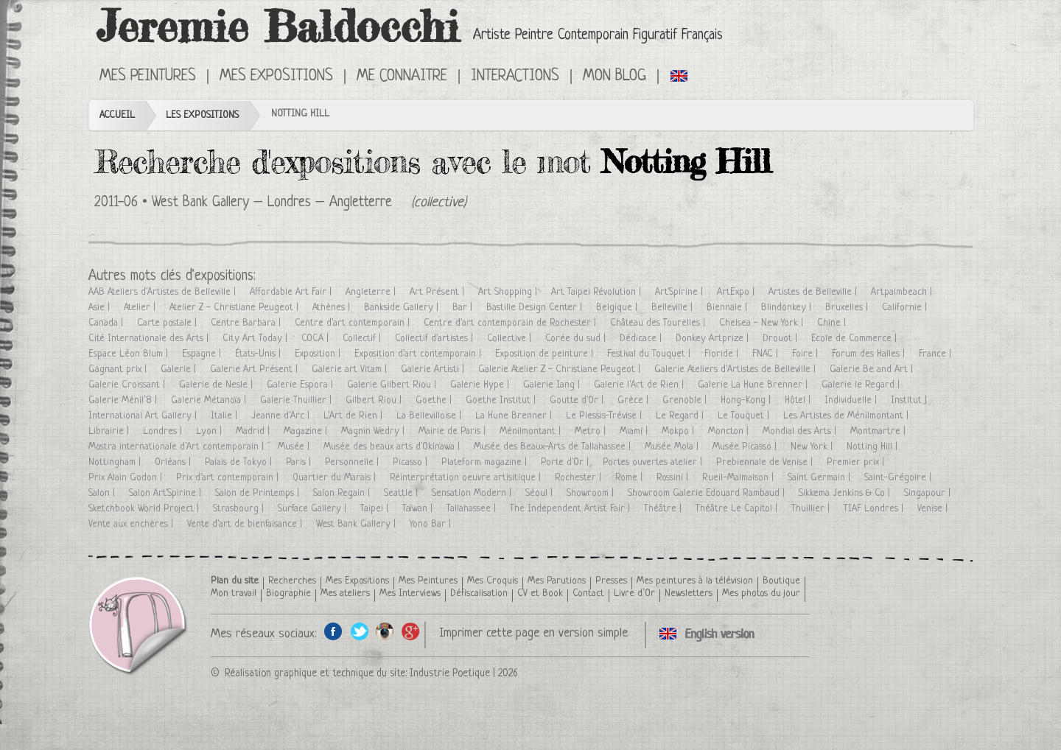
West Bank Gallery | (357, 524)
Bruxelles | (848, 307)
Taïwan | (418, 508)
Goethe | (435, 400)
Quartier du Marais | (336, 477)
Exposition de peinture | (545, 354)
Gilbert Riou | (375, 400)
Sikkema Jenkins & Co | (846, 493)
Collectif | (363, 338)
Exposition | (319, 354)
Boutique (781, 580)
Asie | (100, 307)
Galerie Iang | (553, 384)
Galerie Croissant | (128, 384)
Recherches (292, 580)
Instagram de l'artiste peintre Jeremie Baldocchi (385, 631)
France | (936, 354)
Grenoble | (686, 400)
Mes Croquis (492, 580)
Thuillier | (812, 508)
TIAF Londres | (875, 508)
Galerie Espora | (301, 384)
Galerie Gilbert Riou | (393, 384)
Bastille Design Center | (535, 307)
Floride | (722, 354)
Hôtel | (799, 400)
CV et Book (540, 593)
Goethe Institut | (502, 400)
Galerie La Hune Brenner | (754, 384)
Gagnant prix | (119, 369)
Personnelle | (353, 462)
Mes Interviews (410, 593)
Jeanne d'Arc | (281, 415)
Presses (611, 580)
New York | (813, 446)
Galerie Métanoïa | (210, 400)
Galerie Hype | (481, 384)
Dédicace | (642, 338)
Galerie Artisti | (434, 369)
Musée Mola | (673, 446)
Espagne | (203, 354)
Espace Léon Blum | (129, 354)
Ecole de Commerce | (855, 338)
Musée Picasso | (746, 446)
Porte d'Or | (566, 462)
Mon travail (233, 593)
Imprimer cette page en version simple (533, 633)
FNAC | (766, 354)
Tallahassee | (473, 508)
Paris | (300, 462)
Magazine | (307, 431)
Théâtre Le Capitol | (738, 508)
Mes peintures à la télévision (695, 580)
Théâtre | (664, 508)
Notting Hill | (873, 446)
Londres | (164, 431)
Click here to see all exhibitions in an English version (679, 75)
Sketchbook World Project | (145, 508)
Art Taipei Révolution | (597, 292)
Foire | (806, 354)
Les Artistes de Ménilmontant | (847, 415)
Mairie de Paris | (454, 431)
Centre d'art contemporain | (354, 323)
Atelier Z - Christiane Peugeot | (235, 307)
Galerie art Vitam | (351, 369)
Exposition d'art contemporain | (419, 354)
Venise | (933, 508)
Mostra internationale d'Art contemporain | (177, 446)
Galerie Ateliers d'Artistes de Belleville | (736, 369)
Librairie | (110, 431)
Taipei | (375, 508)
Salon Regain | (343, 493)
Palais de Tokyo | (240, 462)
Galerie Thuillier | (297, 400)
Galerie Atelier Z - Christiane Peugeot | (560, 369)
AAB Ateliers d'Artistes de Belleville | (163, 292)
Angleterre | (372, 292)
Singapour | (928, 493)
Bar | (463, 307)
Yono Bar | (432, 524)
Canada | (107, 323)
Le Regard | (681, 415)
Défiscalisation (479, 593)
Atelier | (141, 307)
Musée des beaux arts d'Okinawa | (393, 446)
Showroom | (592, 493)
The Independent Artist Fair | (571, 508)
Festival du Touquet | (650, 354)
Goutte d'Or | (578, 400)
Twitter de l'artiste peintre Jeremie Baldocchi (359, 631)
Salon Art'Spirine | (166, 493)
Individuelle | (852, 400)
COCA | (316, 338)
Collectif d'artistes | (435, 338)
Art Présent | (438, 292)
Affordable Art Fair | (292, 292)
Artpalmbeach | (903, 292)
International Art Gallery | (144, 415)
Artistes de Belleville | (814, 292)
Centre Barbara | (247, 323)
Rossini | (673, 477)
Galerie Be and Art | (873, 369)
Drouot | (781, 338)
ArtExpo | (737, 292)
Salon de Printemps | (258, 493)
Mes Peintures (147, 76)
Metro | (592, 431)
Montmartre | (879, 431)
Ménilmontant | (532, 431)
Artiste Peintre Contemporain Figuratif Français (598, 35)
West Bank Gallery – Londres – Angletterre (272, 203)
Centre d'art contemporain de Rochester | (511, 323)
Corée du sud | (577, 338)
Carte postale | (168, 323)
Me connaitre (402, 76)
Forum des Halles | (870, 354)
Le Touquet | (745, 415)
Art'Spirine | (680, 292)
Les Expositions (202, 115)
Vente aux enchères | (132, 524)
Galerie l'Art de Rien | (640, 384)
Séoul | (540, 493)
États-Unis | (259, 354)
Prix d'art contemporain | (228, 477)
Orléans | (174, 462)
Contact (588, 593)
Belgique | (618, 307)
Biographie (288, 593)
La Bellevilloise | (430, 415)
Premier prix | (857, 462)
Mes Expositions (276, 76)
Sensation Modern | (473, 493)
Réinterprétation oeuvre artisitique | (467, 477)
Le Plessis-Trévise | (605, 415)
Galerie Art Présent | (255, 369)
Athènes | (332, 307)
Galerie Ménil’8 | (124, 400)
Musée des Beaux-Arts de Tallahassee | (554, 446)
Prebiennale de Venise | (766, 462)
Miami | (635, 431)
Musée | (295, 446)
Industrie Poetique (450, 673)
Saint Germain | (820, 477)
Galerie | (180, 369)
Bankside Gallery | (402, 307)
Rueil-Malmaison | (739, 477)
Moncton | (730, 431)
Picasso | (411, 462)
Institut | (910, 400)
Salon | (103, 493)
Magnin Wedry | (374, 431)
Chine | (833, 323)
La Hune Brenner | (515, 415)
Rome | (630, 477)
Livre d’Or (634, 593)
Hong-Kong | (747, 400)
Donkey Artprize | (714, 338)
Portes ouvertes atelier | (654, 462)
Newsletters (688, 593)
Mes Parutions (557, 580)
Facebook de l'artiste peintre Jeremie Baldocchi (333, 631)
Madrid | (254, 431)
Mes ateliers (345, 593)
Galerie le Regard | (862, 384)
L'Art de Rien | (354, 415)
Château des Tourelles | (659, 323)
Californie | (906, 307)
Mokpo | (679, 431)
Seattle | (402, 493)
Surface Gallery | (313, 508)
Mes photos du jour (761, 593)
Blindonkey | (787, 307)
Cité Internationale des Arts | (149, 338)
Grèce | (634, 400)
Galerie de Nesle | (217, 384)
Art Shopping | (509, 292)
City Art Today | (256, 338)
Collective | (510, 338)
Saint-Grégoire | (899, 477)
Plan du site (235, 580)
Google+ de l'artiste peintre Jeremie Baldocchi (411, 631)
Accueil (117, 115)
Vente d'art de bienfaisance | (246, 524)
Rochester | (579, 477)
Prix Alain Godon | (126, 477)
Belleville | (673, 307)
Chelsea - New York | (762, 323)
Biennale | (728, 307)
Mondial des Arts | (801, 431)
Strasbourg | (240, 508)
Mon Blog (614, 76)
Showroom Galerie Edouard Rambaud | (708, 493)
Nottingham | (116, 462)
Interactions (515, 76)
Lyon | (210, 431)
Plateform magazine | (485, 462)
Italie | (225, 415)
